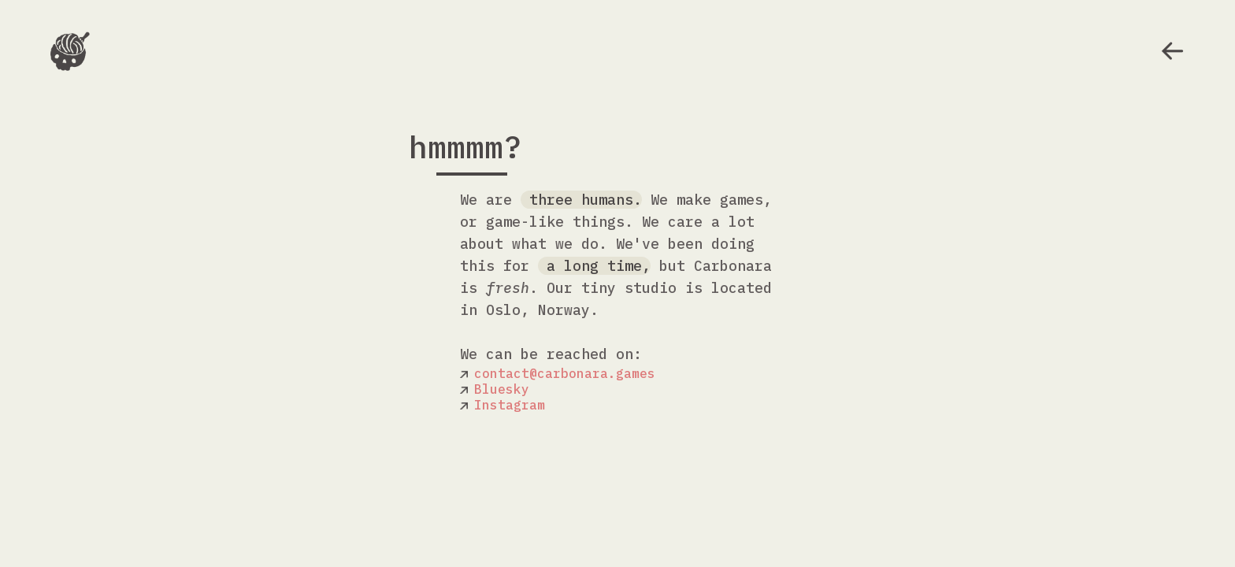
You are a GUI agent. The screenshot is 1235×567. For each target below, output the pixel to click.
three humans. (581, 200)
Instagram (509, 405)
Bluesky (501, 389)
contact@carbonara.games (564, 373)
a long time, (594, 266)
